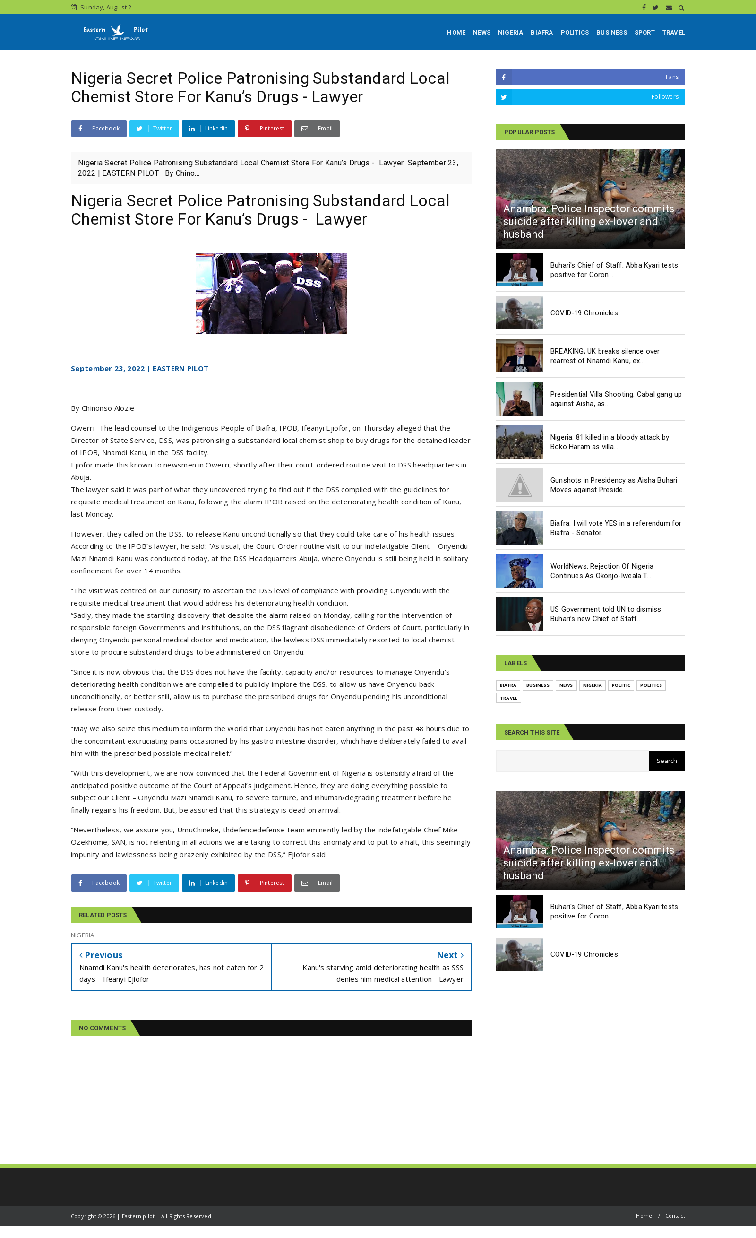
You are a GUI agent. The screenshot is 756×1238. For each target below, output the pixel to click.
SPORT (645, 32)
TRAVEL (673, 32)
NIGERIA (510, 32)
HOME (456, 32)
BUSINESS (611, 32)
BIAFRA (542, 32)
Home (644, 1215)
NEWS (481, 32)
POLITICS (575, 32)
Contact (675, 1215)
